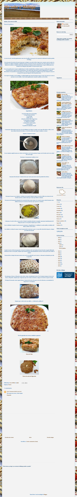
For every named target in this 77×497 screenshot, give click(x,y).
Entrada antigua (50, 437)
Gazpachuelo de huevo (66, 119)
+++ (57, 202)
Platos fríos (44, 18)
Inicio (30, 437)
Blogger (45, 494)
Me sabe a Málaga (20, 7)
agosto (60, 244)
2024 (59, 239)
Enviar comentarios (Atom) (32, 441)
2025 (59, 237)
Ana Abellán (65, 24)
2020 (59, 252)
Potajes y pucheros (56, 18)
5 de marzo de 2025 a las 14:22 (15, 391)
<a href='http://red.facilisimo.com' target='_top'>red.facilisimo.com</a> (63, 182)
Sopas (62, 18)
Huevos (33, 18)
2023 (59, 241)
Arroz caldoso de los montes (67, 145)
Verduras (66, 18)
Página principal (7, 18)
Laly (8, 391)
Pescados (38, 18)
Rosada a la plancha (66, 136)
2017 (59, 258)
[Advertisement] (29, 424)
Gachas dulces (64, 171)
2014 (59, 264)
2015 (59, 262)
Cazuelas (23, 18)
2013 (59, 265)
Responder (9, 395)
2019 (59, 254)
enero (60, 246)
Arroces (13, 18)
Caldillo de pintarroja (66, 111)
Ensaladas (28, 18)
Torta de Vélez (29, 354)
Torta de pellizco (62, 248)
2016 (59, 260)
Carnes (18, 18)
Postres (49, 18)
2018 (59, 256)
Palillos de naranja (65, 154)
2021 (59, 251)
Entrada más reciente (9, 437)
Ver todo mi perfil (65, 25)
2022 (59, 243)
